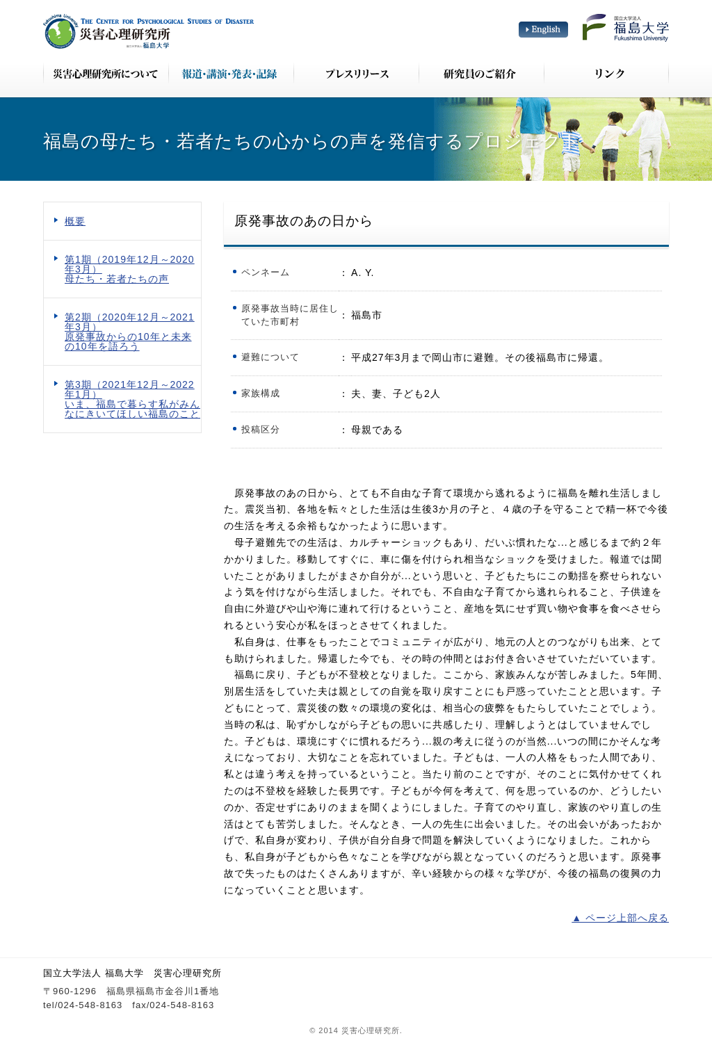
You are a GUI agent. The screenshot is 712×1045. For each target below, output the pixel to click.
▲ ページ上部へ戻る (620, 917)
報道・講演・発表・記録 (230, 73)
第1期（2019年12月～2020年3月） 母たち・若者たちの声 (130, 269)
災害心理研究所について (105, 73)
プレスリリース (356, 73)
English (543, 29)
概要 (75, 221)
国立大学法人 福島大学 (626, 28)
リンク (606, 73)
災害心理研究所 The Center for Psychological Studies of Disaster (148, 31)
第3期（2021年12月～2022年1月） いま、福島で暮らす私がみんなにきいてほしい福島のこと (132, 399)
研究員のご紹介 (481, 73)
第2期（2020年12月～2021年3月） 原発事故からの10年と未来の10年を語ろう (130, 331)
